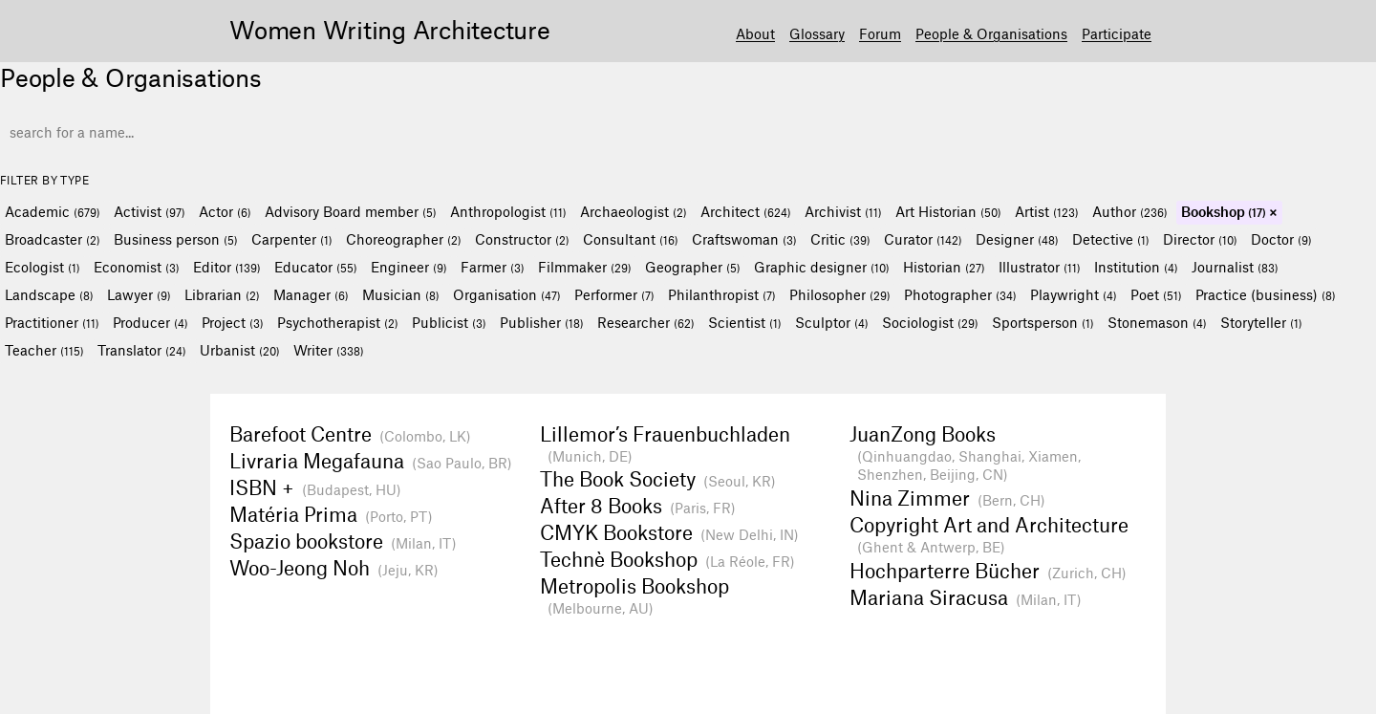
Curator (923, 239)
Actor (225, 211)
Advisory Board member (351, 211)
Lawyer (139, 294)
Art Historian (948, 211)
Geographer (693, 266)
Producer (150, 322)
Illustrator (1040, 266)
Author (1130, 211)
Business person (176, 239)
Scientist (745, 322)
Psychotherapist (337, 322)
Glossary (817, 33)
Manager (311, 294)
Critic (840, 239)
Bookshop (1223, 211)
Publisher (542, 322)
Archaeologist (633, 211)
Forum (880, 33)
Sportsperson (1043, 322)
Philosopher (840, 294)
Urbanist (240, 349)
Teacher (44, 349)
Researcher (646, 322)
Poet (1156, 294)
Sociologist (930, 322)
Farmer (493, 266)
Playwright (1073, 294)
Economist (137, 266)
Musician (401, 294)
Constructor (522, 239)
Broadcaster (52, 239)
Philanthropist (722, 294)
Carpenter (292, 239)
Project (233, 322)
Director (1200, 239)
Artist (1047, 211)
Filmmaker (585, 266)
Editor (227, 266)
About (755, 33)
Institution (1136, 266)
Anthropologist (508, 211)
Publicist (449, 322)
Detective (1111, 239)
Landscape (49, 294)
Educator (315, 266)
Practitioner (52, 322)
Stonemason (1157, 322)
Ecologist (42, 266)
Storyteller (1261, 322)
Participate (1116, 33)
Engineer (409, 266)
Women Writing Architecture (389, 29)
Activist (149, 211)
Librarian (222, 294)
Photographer (960, 294)
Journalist (1235, 266)
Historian (944, 266)
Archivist (843, 211)
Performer (614, 294)
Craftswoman (744, 239)
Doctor (1281, 239)
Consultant (630, 239)
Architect (745, 211)
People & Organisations (991, 33)
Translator (141, 349)
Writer (328, 349)
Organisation (507, 294)
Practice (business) (1265, 294)
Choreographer (404, 239)
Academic (52, 211)
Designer (1017, 239)
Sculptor (832, 322)
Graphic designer (822, 266)
